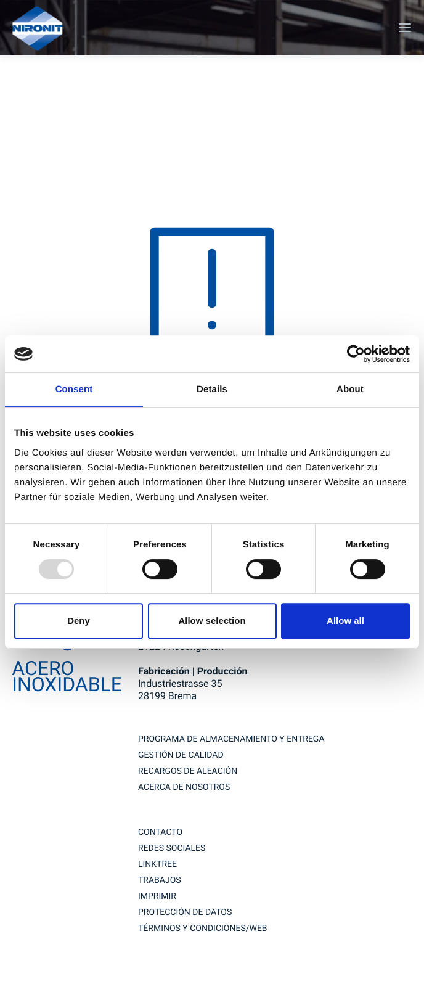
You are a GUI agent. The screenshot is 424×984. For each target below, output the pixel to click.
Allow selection (211, 620)
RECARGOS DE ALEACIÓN (187, 771)
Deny (78, 620)
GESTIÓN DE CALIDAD (181, 755)
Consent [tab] (74, 389)
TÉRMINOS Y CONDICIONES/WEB (202, 928)
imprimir (157, 896)
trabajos (159, 880)
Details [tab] (212, 389)
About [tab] (350, 389)
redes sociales (171, 848)
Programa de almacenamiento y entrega (231, 739)
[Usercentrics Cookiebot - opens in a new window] (356, 354)
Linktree (157, 864)
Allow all (345, 620)
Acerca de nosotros (184, 787)
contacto (160, 832)
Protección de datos (185, 912)
